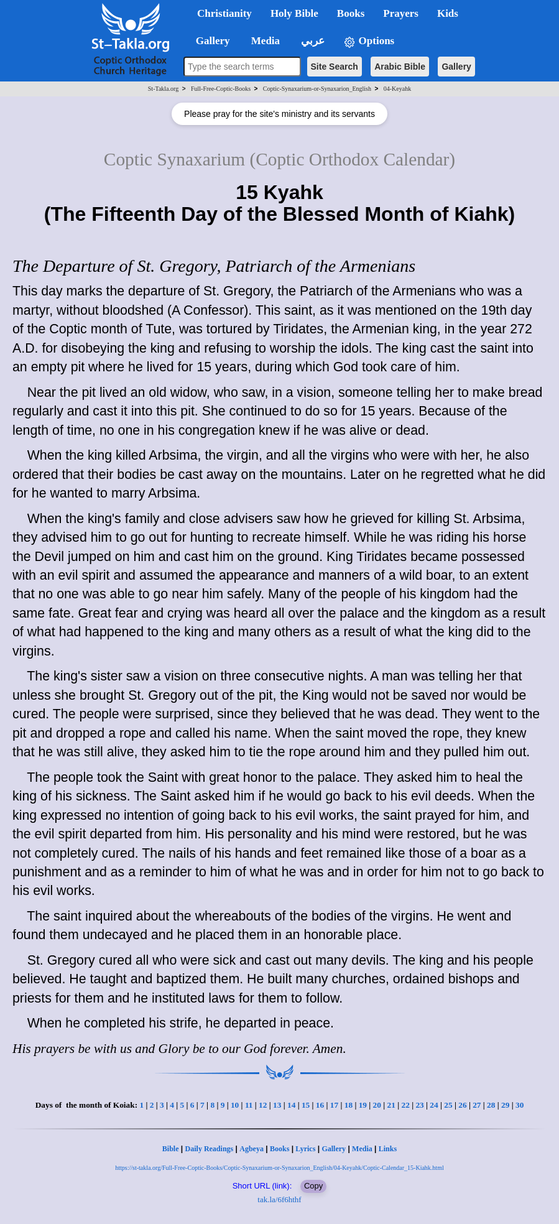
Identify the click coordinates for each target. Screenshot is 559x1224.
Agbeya (251, 1148)
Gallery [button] (209, 41)
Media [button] (264, 41)
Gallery (456, 67)
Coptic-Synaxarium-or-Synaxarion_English (317, 88)
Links (388, 1148)
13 (277, 1105)
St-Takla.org (163, 88)
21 (391, 1105)
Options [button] (368, 41)
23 (419, 1105)
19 (363, 1105)
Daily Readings (209, 1148)
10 (235, 1105)
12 (263, 1105)
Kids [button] (447, 13)
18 (348, 1105)
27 (477, 1105)
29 (505, 1105)
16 (320, 1105)
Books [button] (350, 13)
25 (448, 1105)
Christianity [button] (224, 13)
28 (491, 1105)
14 (291, 1105)
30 (519, 1105)
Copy (313, 1185)
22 (405, 1105)
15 (306, 1105)
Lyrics (305, 1148)
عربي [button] (311, 41)
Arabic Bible (399, 67)
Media (362, 1148)
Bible (170, 1148)
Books (279, 1148)
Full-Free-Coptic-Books (221, 88)
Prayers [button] (400, 13)
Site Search (334, 67)
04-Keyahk (397, 88)
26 (462, 1105)
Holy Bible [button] (294, 13)
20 (377, 1105)
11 (249, 1105)
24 (434, 1105)
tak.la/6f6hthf (279, 1199)
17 (334, 1105)
